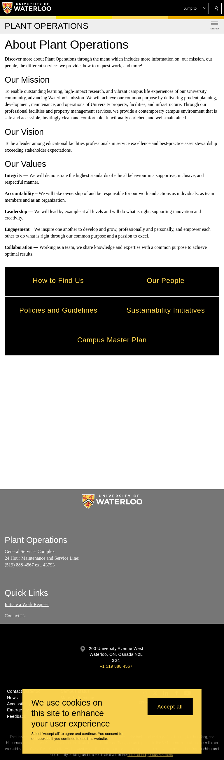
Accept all (170, 707)
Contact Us (15, 615)
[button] (195, 8)
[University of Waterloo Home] (27, 8)
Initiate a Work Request (27, 604)
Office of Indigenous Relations (150, 755)
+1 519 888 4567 (116, 666)
